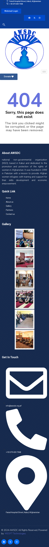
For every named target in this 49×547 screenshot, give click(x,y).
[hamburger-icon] (44, 72)
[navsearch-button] (3, 25)
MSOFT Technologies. (15, 533)
